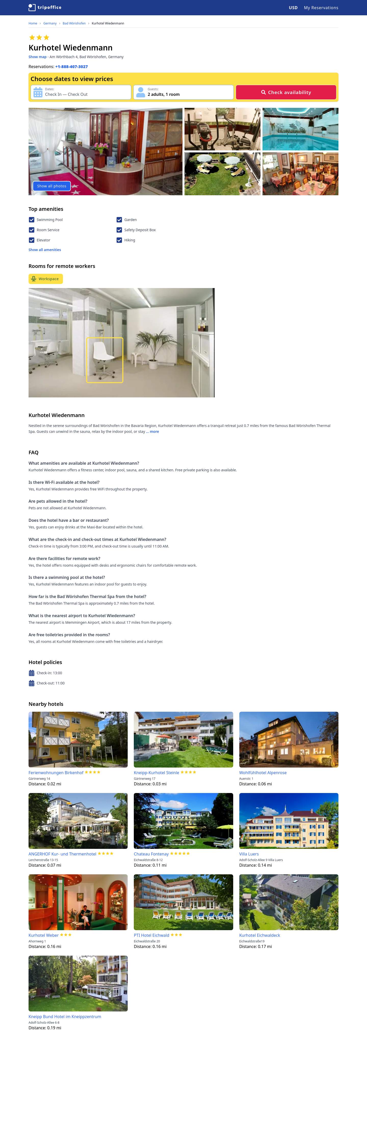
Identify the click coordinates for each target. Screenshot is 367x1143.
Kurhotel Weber (44, 935)
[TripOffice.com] (45, 7)
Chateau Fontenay (151, 854)
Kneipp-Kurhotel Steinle (156, 772)
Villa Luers (249, 854)
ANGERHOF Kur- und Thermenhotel (62, 854)
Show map (38, 56)
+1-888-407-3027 (71, 66)
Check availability (286, 92)
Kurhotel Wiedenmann (108, 23)
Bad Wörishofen (74, 23)
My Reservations (321, 7)
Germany (50, 23)
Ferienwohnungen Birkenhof (56, 772)
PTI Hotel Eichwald (151, 935)
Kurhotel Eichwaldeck (259, 935)
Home (33, 23)
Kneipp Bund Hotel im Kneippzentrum (65, 1016)
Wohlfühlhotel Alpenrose (263, 772)
